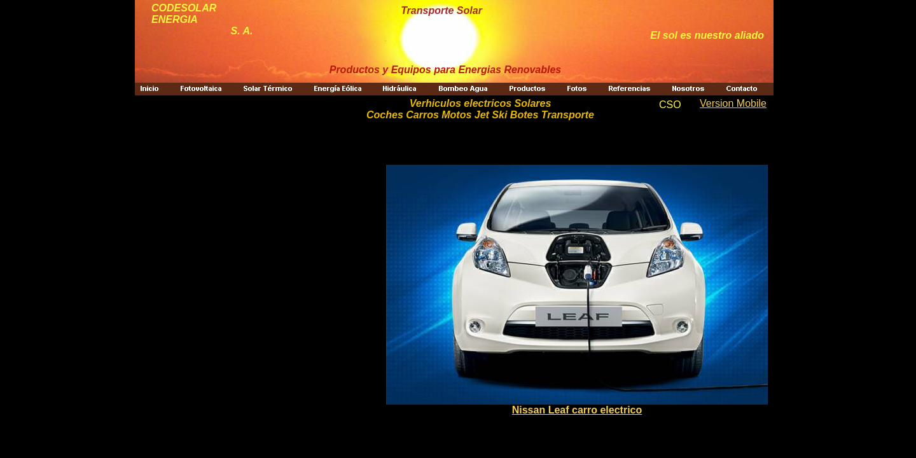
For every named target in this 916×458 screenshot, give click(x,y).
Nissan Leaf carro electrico (577, 410)
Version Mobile (733, 103)
